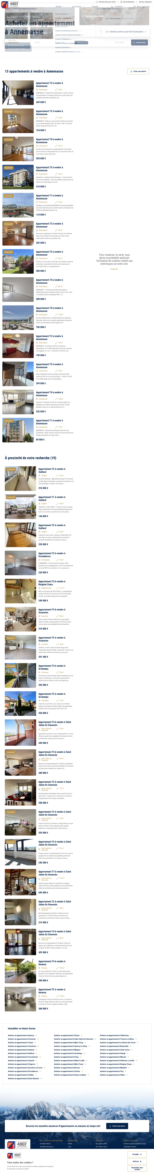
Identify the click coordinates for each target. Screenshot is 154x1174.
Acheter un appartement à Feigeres (23, 1064)
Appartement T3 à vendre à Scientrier (51, 639)
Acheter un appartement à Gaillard (22, 1053)
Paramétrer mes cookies (137, 1168)
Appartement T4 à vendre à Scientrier (51, 611)
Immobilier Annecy (45, 1144)
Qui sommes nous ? (101, 1147)
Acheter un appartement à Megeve (68, 1050)
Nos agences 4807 (101, 1144)
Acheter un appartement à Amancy (22, 1050)
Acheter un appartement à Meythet (114, 1068)
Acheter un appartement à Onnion (68, 1071)
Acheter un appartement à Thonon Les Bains (118, 1039)
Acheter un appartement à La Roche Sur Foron (119, 1043)
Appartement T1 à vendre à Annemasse (49, 197)
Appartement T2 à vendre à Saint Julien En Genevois (54, 843)
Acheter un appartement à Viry (113, 1071)
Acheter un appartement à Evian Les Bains (71, 1075)
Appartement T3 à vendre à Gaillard (51, 470)
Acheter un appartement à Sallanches (115, 1035)
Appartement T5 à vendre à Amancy (51, 991)
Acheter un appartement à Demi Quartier (25, 1078)
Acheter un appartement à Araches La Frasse (26, 1068)
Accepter (137, 1154)
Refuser (137, 1161)
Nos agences (141, 6)
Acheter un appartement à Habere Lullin (70, 1060)
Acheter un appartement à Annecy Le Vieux (72, 1046)
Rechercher (139, 42)
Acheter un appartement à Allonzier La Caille (118, 1060)
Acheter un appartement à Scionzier (23, 1039)
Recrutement (127, 2)
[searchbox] (89, 42)
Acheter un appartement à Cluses (68, 1035)
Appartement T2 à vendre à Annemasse (49, 113)
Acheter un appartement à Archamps (69, 1053)
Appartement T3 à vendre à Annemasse (49, 84)
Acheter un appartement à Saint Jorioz (116, 1050)
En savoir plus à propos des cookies (18, 1169)
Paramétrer (114, 269)
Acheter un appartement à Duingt (114, 1053)
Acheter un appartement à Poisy (67, 1057)
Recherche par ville (106, 2)
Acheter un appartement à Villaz (113, 1075)
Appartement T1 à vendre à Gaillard (51, 499)
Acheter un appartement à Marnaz (114, 1057)
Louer (69, 1147)
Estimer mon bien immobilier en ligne (135, 1144)
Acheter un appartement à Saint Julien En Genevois (75, 1039)
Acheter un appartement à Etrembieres (24, 1071)
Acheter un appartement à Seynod (22, 1060)
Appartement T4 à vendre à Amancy (51, 963)
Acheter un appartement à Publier (22, 1075)
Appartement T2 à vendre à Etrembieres (51, 555)
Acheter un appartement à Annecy (22, 1035)
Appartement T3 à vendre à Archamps (51, 695)
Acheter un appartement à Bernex (68, 1068)
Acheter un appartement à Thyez (22, 1043)
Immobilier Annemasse (46, 1147)
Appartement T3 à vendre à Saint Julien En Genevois (54, 783)
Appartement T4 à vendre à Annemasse (49, 141)
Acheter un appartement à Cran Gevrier (24, 1057)
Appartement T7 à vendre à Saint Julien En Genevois (54, 873)
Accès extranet (145, 2)
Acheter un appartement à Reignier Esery (117, 1064)
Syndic (95, 6)
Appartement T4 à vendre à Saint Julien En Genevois (54, 723)
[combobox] (91, 42)
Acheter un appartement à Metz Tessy (70, 1043)
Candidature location (130, 1147)
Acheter (70, 1144)
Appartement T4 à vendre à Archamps (51, 667)
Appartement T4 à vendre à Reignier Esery (51, 583)
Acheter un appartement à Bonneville (115, 1046)
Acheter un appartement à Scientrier (23, 1046)
